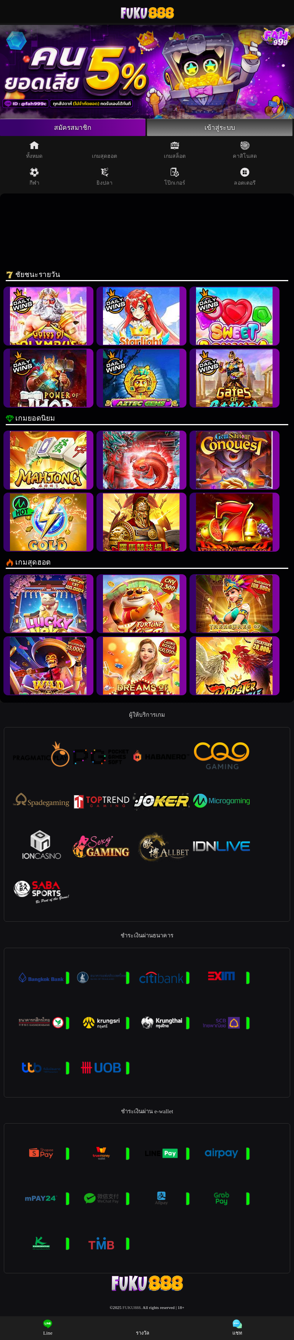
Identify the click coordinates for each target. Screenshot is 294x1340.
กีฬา (34, 177)
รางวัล (143, 1327)
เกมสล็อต (175, 150)
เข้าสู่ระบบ (219, 127)
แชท (237, 1327)
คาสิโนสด (245, 150)
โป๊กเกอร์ (174, 177)
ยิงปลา (104, 177)
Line (47, 1327)
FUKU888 (131, 1308)
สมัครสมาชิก (72, 127)
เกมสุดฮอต (105, 150)
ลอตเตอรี (245, 177)
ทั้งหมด (34, 150)
